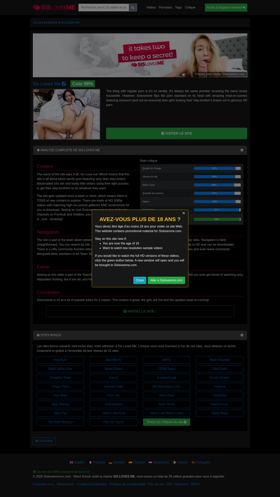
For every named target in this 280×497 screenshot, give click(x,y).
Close (140, 280)
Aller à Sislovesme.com (166, 280)
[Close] (183, 213)
